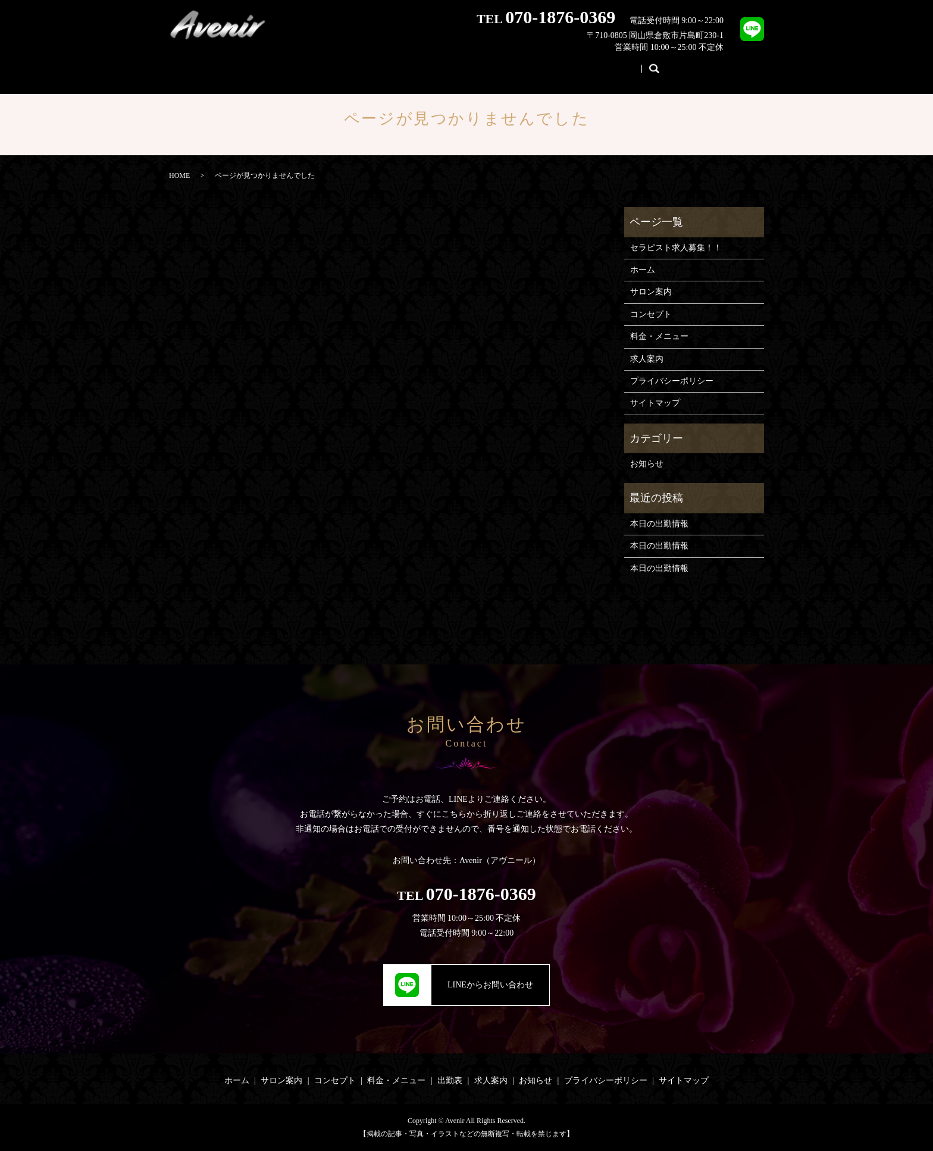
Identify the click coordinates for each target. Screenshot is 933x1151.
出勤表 (528, 63)
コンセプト (387, 63)
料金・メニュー (462, 63)
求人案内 (583, 63)
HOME (179, 175)
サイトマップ (655, 403)
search (683, 65)
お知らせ (641, 63)
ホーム (262, 63)
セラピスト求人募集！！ (676, 247)
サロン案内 (321, 63)
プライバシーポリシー (671, 381)
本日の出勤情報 (659, 523)
